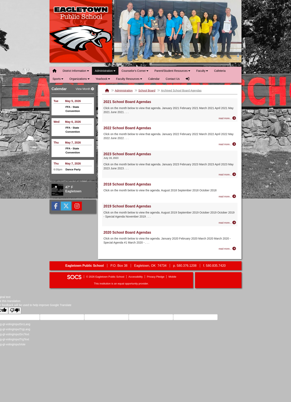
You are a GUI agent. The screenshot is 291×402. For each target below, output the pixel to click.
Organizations (79, 78)
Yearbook (103, 78)
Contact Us (173, 78)
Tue (56, 101)
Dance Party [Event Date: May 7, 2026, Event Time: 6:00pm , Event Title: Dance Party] (73, 169)
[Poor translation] (14, 310)
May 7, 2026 (73, 142)
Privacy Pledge (155, 276)
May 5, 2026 (73, 101)
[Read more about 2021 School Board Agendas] (227, 118)
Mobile (172, 276)
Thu (56, 142)
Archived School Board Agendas (181, 90)
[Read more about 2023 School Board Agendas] (227, 174)
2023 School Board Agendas (127, 154)
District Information (76, 70)
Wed (56, 121)
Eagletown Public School (81, 31)
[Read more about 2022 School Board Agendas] (227, 144)
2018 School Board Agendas (127, 184)
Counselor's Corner (134, 70)
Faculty (202, 70)
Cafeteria (220, 70)
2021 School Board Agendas (127, 102)
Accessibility (136, 276)
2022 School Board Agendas (127, 128)
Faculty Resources (129, 78)
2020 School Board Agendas (127, 232)
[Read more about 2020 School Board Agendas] (227, 248)
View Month (85, 89)
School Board (146, 90)
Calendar (154, 78)
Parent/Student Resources (172, 70)
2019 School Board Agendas (127, 206)
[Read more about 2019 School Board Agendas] (227, 222)
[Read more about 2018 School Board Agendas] (227, 196)
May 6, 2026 (73, 121)
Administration (105, 70)
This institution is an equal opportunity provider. (121, 283)
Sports (58, 78)
